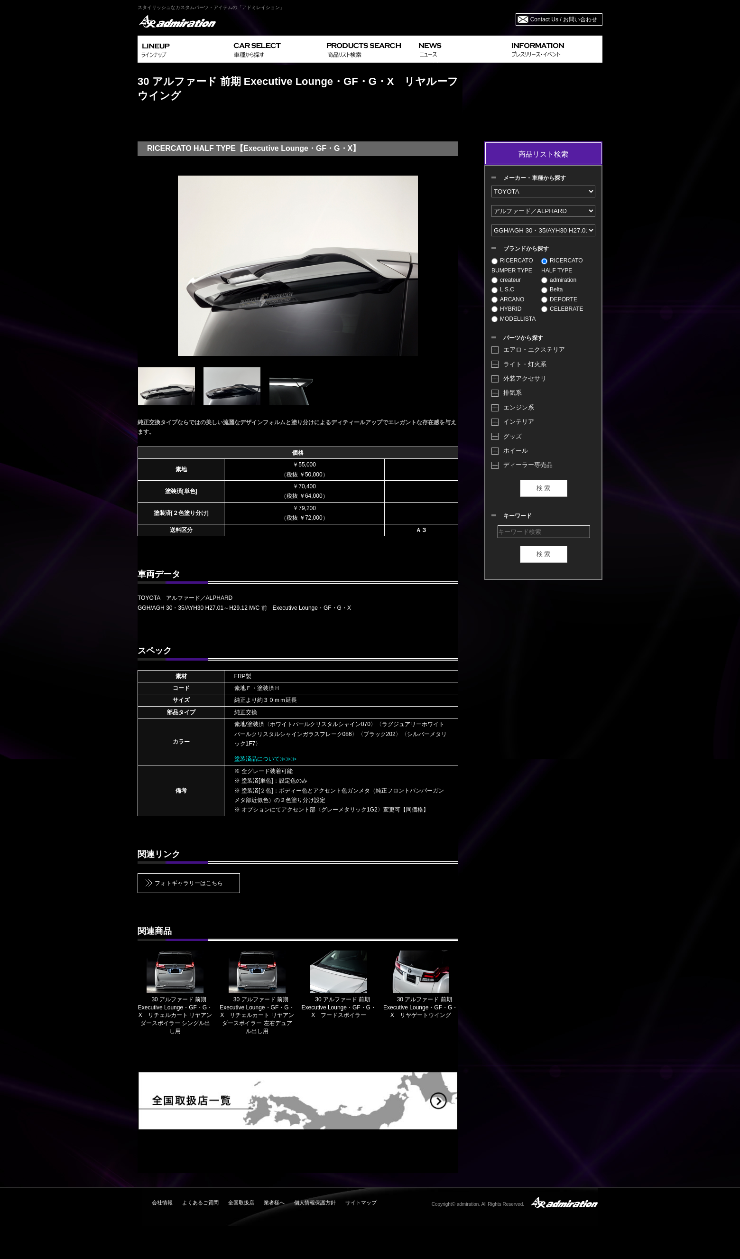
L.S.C (502, 289)
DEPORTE (559, 299)
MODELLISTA (513, 319)
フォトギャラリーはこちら (189, 883)
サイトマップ (361, 1202)
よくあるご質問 (200, 1202)
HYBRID (506, 309)
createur (506, 280)
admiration (558, 280)
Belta (552, 289)
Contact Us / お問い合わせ (563, 19)
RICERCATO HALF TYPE (562, 265)
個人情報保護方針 (315, 1202)
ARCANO (507, 299)
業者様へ (274, 1202)
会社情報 (162, 1202)
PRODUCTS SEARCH (369, 49)
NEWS (461, 49)
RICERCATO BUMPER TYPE (512, 265)
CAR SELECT (276, 49)
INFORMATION (555, 49)
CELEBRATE (562, 309)
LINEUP (184, 49)
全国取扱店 (241, 1202)
